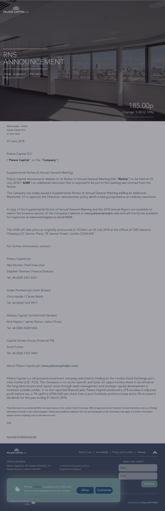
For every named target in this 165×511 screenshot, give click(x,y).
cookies (37, 487)
